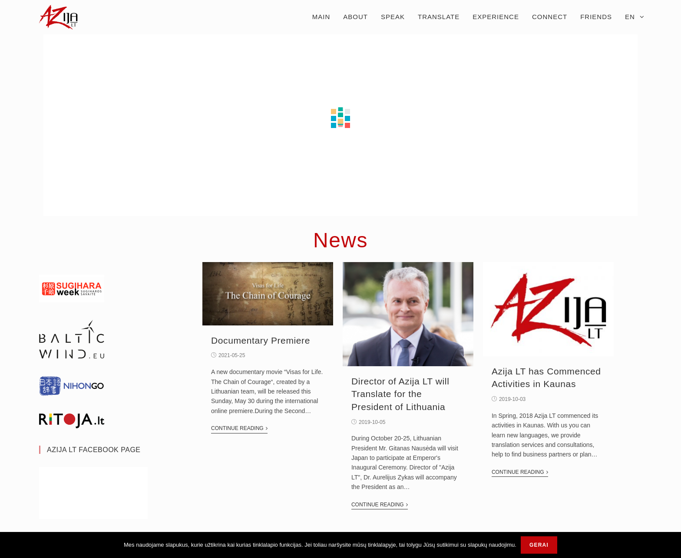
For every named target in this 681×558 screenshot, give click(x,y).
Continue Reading (239, 428)
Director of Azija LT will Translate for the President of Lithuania (400, 394)
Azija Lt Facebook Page (94, 449)
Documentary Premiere (260, 340)
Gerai (539, 545)
